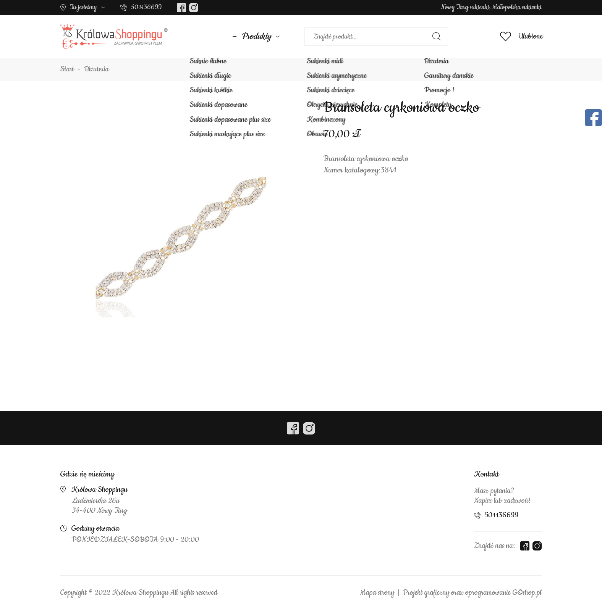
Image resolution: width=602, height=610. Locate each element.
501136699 (146, 7)
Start (67, 69)
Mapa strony (377, 593)
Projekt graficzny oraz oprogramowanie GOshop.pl (472, 593)
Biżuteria (96, 69)
